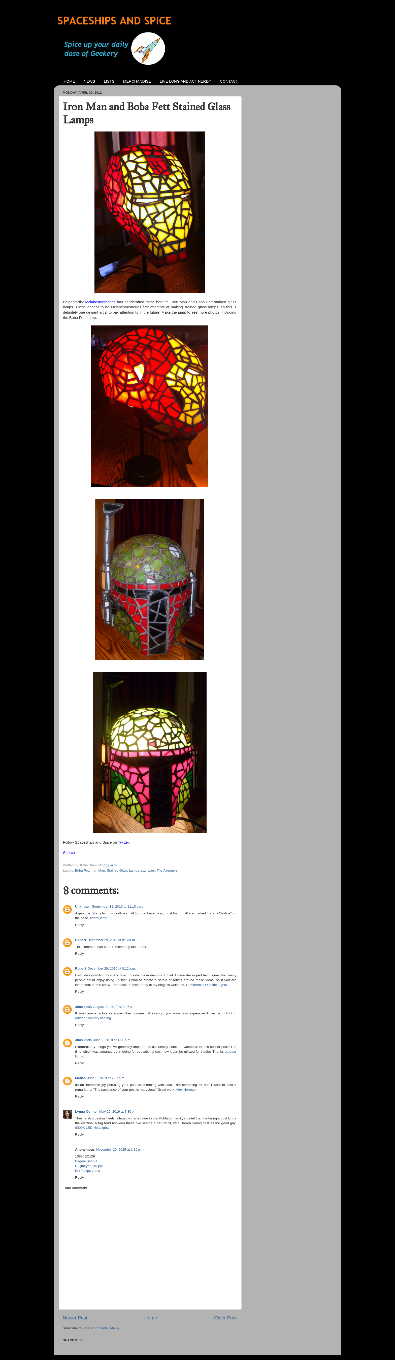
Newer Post (75, 1317)
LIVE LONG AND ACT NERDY (185, 81)
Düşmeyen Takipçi (89, 1166)
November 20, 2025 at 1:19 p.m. (120, 1149)
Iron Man (98, 870)
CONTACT (229, 81)
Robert (80, 940)
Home (150, 1317)
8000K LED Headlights (92, 1128)
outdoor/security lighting (93, 1018)
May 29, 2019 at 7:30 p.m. (118, 1111)
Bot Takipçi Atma (87, 1171)
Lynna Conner (86, 1111)
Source (69, 853)
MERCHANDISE (137, 81)
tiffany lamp (98, 918)
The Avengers (167, 870)
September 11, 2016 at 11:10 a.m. (117, 906)
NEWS (89, 81)
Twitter (123, 842)
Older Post (225, 1317)
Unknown (82, 906)
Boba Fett (82, 870)
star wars (148, 870)
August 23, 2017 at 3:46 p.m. (115, 1007)
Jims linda (83, 1007)
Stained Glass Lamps (123, 870)
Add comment (76, 1188)
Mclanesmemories (100, 302)
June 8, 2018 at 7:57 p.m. (106, 1078)
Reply (79, 925)
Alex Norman (186, 1089)
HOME (69, 81)
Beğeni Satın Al (86, 1161)
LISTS (109, 81)
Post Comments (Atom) (101, 1328)
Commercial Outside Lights (206, 985)
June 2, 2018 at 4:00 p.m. (112, 1040)
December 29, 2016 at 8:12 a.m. (112, 940)
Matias (80, 1078)
